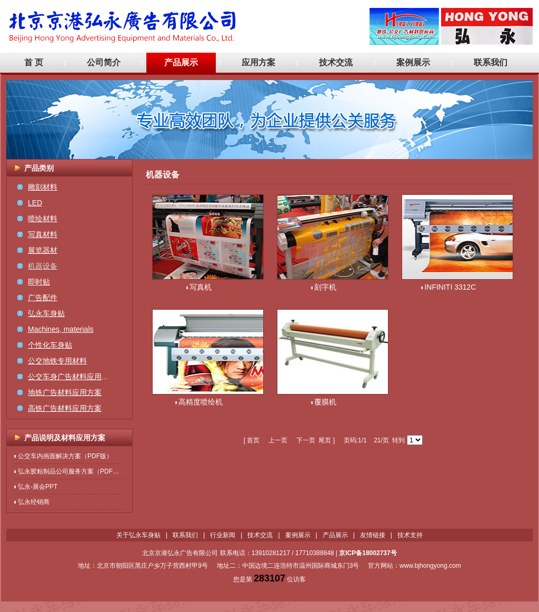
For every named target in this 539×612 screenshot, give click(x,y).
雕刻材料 (42, 187)
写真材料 (42, 234)
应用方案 (258, 62)
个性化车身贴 (50, 345)
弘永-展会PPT (37, 486)
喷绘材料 (42, 218)
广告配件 (42, 297)
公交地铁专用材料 (57, 361)
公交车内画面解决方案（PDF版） (65, 456)
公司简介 (104, 62)
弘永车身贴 (46, 313)
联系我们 (490, 62)
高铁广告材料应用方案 (65, 408)
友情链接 (372, 535)
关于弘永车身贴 (138, 535)
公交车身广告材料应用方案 (72, 376)
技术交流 (336, 62)
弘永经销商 (33, 502)
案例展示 (413, 62)
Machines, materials (61, 329)
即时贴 (39, 282)
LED (35, 203)
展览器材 (42, 250)
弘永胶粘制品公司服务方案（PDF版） (71, 471)
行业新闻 (222, 535)
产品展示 (181, 62)
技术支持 (410, 535)
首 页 (33, 62)
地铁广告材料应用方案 (65, 392)
